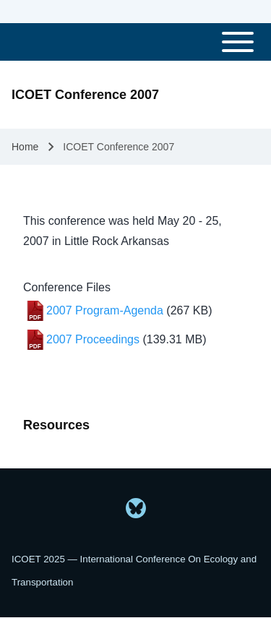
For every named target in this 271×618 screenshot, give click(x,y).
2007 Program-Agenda (104, 310)
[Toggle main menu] (135, 42)
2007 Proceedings (92, 339)
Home (25, 147)
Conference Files (67, 287)
